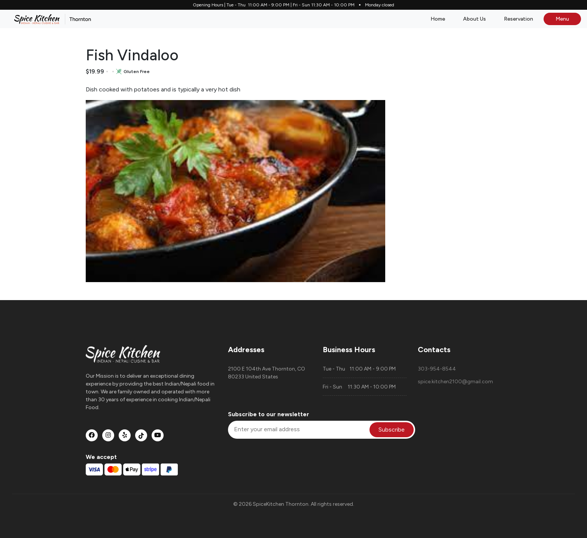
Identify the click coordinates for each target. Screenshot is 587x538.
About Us (474, 19)
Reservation (518, 19)
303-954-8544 (437, 369)
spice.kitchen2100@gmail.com (455, 381)
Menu (562, 19)
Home (438, 19)
